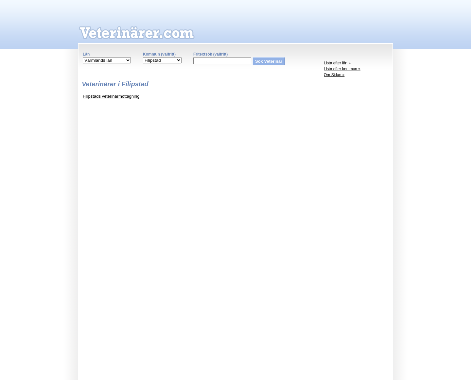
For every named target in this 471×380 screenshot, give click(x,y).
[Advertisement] (356, 182)
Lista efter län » (337, 63)
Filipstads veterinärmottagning (111, 96)
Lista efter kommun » (342, 69)
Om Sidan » (334, 75)
